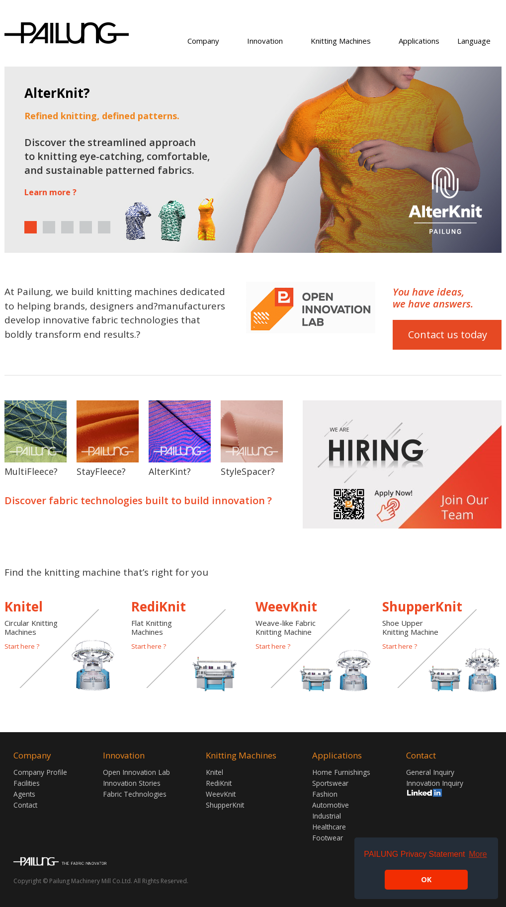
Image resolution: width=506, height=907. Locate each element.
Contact (25, 805)
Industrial (326, 816)
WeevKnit (221, 794)
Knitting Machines (341, 41)
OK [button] (426, 879)
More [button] (478, 854)
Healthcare (329, 826)
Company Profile (40, 772)
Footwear (327, 837)
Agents (24, 794)
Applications (419, 41)
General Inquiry (430, 772)
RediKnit (219, 783)
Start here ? (21, 646)
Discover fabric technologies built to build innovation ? (138, 501)
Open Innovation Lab (136, 772)
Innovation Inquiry (434, 783)
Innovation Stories (132, 783)
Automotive (330, 805)
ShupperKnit (225, 805)
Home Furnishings (341, 772)
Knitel (214, 772)
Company (203, 41)
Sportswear (330, 783)
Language (474, 41)
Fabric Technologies (135, 794)
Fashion (324, 794)
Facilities (26, 783)
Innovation (265, 41)
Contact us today (447, 334)
